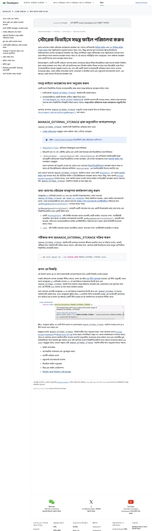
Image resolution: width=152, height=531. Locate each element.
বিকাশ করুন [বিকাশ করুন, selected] (104, 3)
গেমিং (55, 527)
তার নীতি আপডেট (93, 279)
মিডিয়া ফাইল (100, 47)
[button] (15, 32)
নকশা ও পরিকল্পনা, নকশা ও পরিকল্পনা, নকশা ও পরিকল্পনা (72, 3)
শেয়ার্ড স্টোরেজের (49, 132)
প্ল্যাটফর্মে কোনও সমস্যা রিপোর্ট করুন (139, 528)
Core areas (20, 11)
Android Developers (44, 32)
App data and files (39, 11)
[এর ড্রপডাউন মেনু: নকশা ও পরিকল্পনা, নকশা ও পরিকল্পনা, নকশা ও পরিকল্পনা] (94, 2)
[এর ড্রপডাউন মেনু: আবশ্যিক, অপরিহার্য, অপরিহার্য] (47, 2)
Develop (7, 11)
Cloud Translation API (87, 23)
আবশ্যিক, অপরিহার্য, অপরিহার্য (34, 3)
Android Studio (142, 3)
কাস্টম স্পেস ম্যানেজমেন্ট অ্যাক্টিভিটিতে (92, 201)
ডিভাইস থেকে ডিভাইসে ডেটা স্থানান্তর (56, 372)
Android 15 (97, 527)
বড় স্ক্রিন (75, 527)
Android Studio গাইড (119, 529)
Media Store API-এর (64, 335)
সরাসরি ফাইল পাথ (115, 159)
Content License (62, 382)
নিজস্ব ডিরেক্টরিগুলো (96, 166)
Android (36, 529)
